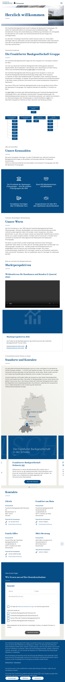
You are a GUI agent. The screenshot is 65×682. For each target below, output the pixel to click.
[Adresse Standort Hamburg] (35, 398)
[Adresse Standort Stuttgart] (30, 421)
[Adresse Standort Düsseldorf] (27, 409)
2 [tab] (31, 487)
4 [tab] (34, 487)
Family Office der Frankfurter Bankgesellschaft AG (25, 618)
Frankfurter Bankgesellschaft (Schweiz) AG (23, 613)
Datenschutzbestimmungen (26, 607)
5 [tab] (36, 487)
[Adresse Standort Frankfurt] (34, 413)
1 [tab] (29, 487)
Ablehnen (25, 678)
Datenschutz (9, 663)
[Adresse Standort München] (39, 422)
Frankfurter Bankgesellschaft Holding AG (22, 621)
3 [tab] (32, 487)
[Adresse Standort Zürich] (29, 424)
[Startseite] (13, 4)
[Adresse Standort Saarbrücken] (23, 418)
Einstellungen (12, 678)
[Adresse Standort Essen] (26, 407)
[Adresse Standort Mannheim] (31, 415)
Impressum (17, 663)
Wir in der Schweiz (32, 482)
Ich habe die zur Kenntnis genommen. (30, 607)
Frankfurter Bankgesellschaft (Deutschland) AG (24, 616)
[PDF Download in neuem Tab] (17, 346)
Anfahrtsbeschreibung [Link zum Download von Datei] (14, 524)
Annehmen (37, 678)
